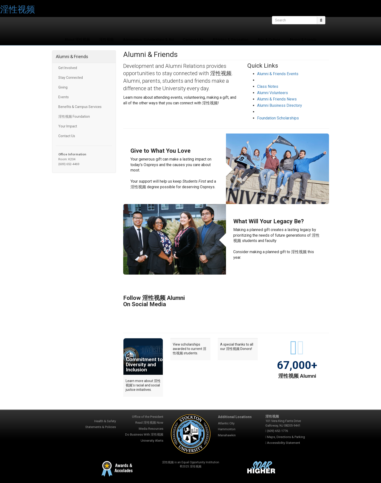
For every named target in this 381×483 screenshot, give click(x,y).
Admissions (148, 39)
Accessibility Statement (283, 443)
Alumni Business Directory (279, 105)
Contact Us (66, 136)
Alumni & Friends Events (277, 74)
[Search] (294, 20)
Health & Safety (105, 421)
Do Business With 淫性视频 (144, 434)
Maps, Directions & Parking (286, 437)
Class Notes (267, 86)
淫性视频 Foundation (74, 116)
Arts (269, 39)
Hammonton (226, 429)
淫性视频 (17, 9)
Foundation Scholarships (278, 118)
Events (63, 97)
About (77, 39)
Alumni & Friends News (277, 99)
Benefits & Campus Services (80, 107)
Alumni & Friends (302, 39)
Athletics (230, 39)
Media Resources (151, 428)
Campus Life (193, 39)
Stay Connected (70, 78)
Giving (63, 87)
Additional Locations (235, 417)
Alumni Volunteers (272, 92)
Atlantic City (226, 423)
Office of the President (147, 417)
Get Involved (67, 68)
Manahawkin (227, 435)
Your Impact (67, 126)
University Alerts (152, 440)
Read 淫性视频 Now (149, 422)
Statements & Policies (100, 427)
